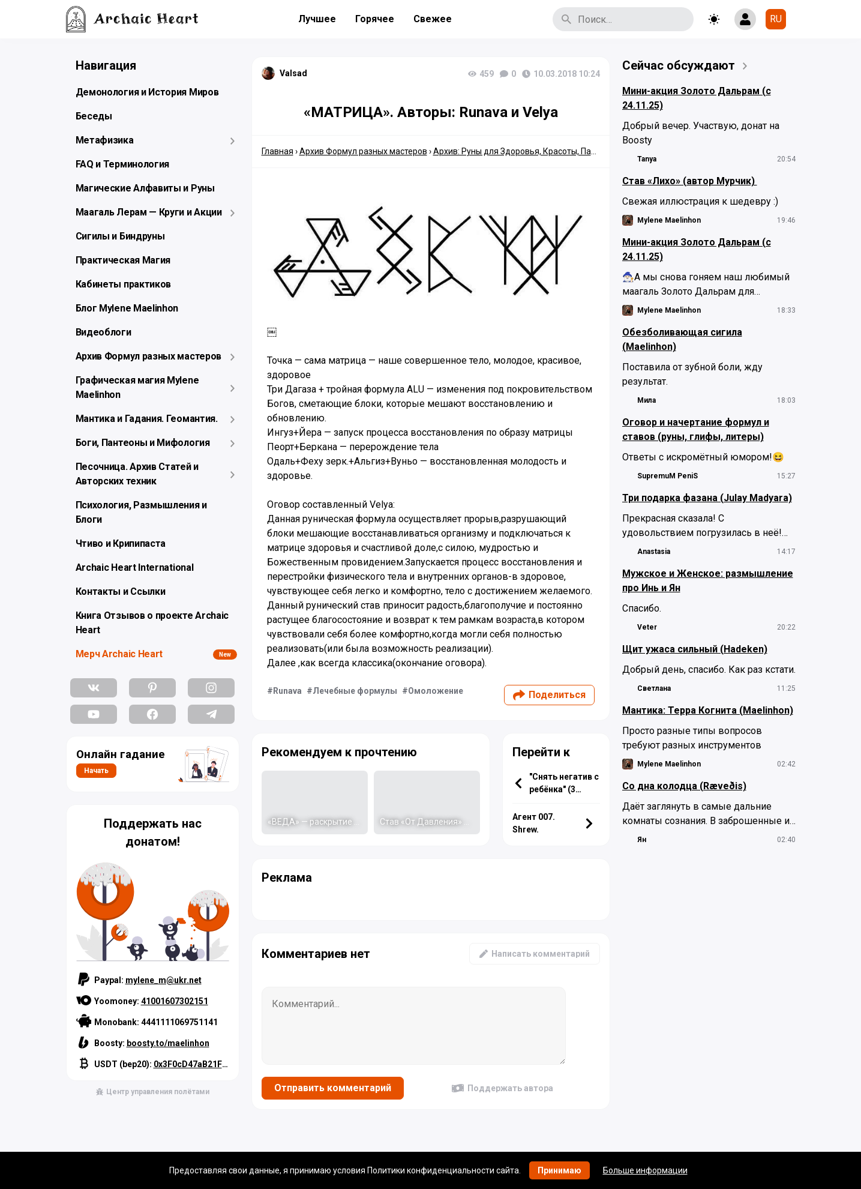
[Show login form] (745, 19)
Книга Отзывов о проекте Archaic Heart (152, 623)
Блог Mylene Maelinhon (127, 308)
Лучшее (317, 19)
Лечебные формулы (355, 691)
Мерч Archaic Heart (119, 654)
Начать (96, 770)
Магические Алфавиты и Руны (145, 188)
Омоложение (435, 691)
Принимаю (559, 1170)
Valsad (293, 73)
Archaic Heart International (135, 567)
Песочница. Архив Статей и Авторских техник (137, 474)
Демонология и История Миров (147, 92)
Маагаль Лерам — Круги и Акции (149, 212)
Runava (287, 691)
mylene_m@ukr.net (163, 980)
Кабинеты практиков (124, 284)
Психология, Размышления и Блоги (142, 512)
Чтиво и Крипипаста (121, 543)
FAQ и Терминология (123, 164)
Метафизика (105, 140)
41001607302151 (174, 1001)
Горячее (374, 19)
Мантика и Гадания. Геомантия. (147, 418)
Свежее (432, 19)
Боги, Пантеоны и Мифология (143, 442)
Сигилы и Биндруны (120, 236)
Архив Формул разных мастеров (149, 356)
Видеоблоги (103, 332)
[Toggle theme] (714, 19)
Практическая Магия (123, 260)
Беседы (94, 116)
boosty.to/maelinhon (168, 1043)
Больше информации (645, 1170)
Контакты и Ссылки (121, 591)
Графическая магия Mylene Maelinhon (137, 387)
